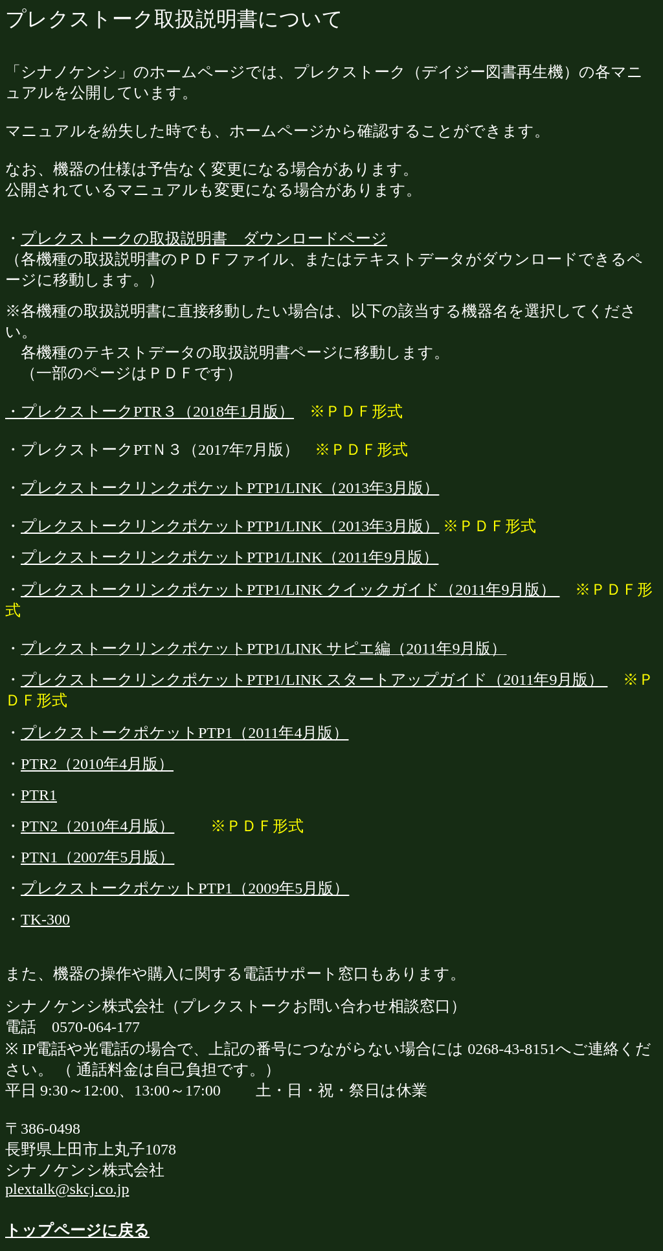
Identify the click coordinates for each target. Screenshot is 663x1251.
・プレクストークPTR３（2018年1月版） (149, 411)
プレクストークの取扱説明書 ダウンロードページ (204, 238)
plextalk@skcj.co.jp (67, 1188)
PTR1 (39, 794)
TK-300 (45, 919)
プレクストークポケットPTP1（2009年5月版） (185, 888)
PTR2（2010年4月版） (97, 763)
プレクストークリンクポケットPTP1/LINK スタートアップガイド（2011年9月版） (314, 679)
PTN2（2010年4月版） (97, 826)
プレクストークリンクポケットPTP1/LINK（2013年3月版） (230, 487)
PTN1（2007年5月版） (97, 857)
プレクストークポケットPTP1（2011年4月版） (184, 732)
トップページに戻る (77, 1230)
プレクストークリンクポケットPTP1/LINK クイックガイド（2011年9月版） (290, 589)
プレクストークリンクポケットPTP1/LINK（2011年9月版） (229, 557)
